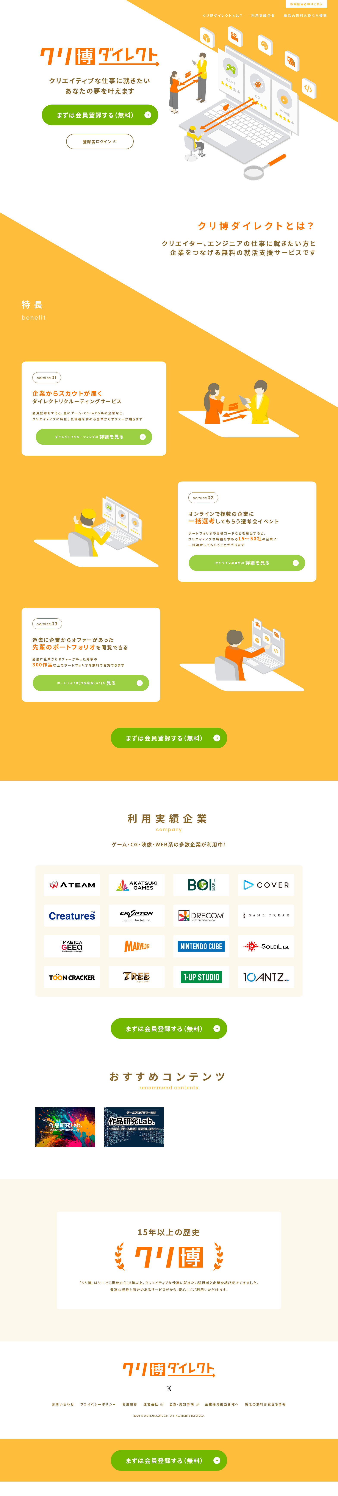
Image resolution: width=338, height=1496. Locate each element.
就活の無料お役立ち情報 (305, 15)
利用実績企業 (263, 15)
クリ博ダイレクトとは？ (223, 15)
